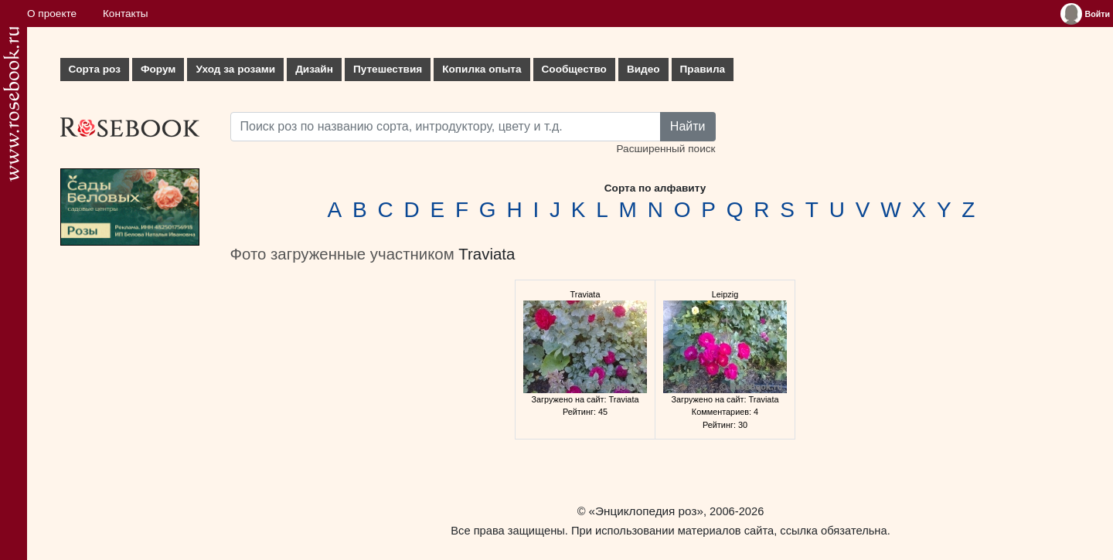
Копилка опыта (481, 69)
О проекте (52, 13)
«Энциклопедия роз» (646, 511)
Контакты (125, 13)
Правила (703, 69)
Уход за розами (235, 69)
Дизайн (314, 69)
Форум (158, 69)
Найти (688, 126)
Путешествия (387, 69)
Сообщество (574, 69)
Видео (643, 69)
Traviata (486, 254)
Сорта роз (95, 69)
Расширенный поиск (665, 148)
